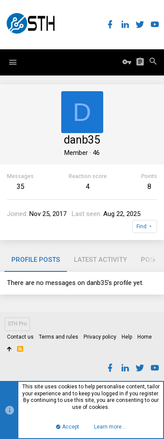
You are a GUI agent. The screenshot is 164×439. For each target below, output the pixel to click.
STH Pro (17, 324)
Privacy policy (100, 337)
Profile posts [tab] (35, 260)
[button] (12, 62)
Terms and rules (58, 337)
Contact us (20, 337)
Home (144, 337)
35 (20, 186)
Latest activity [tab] (100, 260)
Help (127, 337)
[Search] (153, 62)
